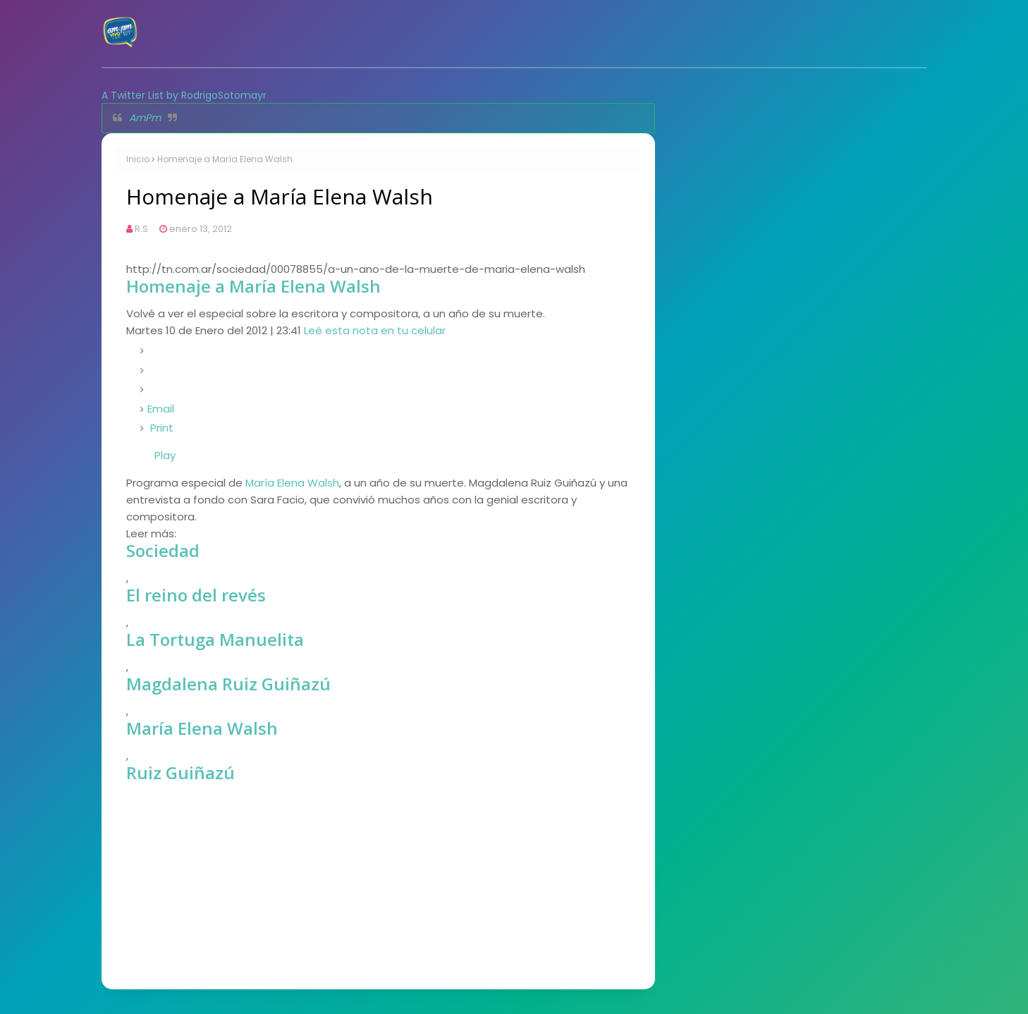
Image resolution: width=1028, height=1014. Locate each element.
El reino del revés (196, 594)
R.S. (142, 229)
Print (161, 427)
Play (165, 455)
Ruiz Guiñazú (180, 772)
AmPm (145, 118)
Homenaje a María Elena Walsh (253, 286)
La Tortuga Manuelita (215, 639)
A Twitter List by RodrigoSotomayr (184, 95)
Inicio (137, 159)
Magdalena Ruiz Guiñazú (228, 683)
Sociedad (163, 550)
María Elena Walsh (292, 482)
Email (160, 408)
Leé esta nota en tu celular (375, 330)
